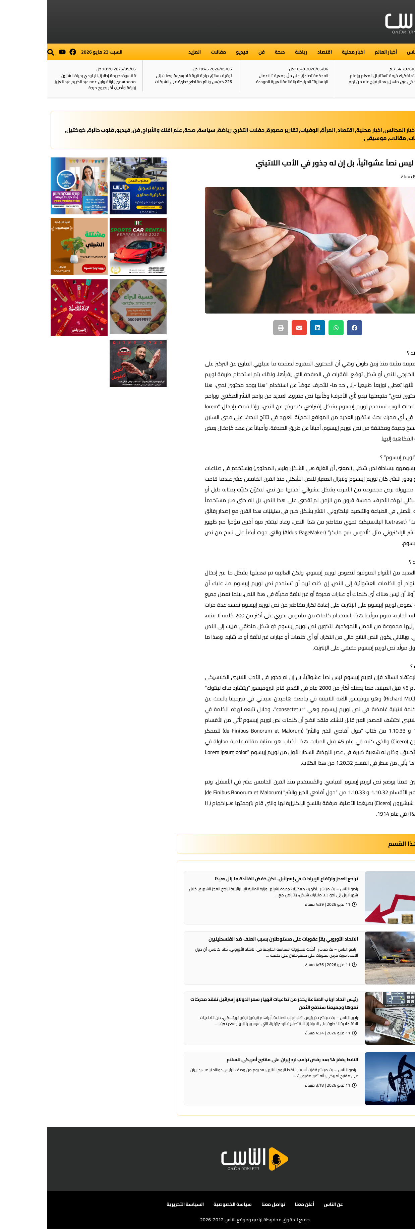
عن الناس (285, 1204)
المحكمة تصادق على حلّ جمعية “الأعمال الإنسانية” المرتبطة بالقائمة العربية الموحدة (245, 78)
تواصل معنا (226, 1204)
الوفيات (262, 130)
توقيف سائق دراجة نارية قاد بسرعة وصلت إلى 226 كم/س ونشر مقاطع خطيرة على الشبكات (146, 78)
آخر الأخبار (399, 79)
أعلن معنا (257, 1204)
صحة (233, 52)
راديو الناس (371, 52)
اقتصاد (277, 52)
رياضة (254, 52)
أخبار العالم (339, 52)
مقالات (171, 52)
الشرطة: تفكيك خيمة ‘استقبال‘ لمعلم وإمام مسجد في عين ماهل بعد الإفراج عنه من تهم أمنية (339, 81)
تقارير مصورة (235, 130)
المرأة (281, 130)
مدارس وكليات (379, 138)
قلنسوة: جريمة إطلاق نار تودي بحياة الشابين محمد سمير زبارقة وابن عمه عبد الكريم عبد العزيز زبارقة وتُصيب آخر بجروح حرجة (47, 81)
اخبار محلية (306, 52)
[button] (3, 52)
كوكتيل (29, 130)
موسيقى (328, 138)
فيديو (195, 52)
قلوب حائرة (54, 130)
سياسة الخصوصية (186, 1204)
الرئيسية (401, 52)
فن (214, 52)
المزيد (147, 52)
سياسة (159, 130)
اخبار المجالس (353, 130)
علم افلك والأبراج (115, 130)
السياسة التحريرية (138, 1204)
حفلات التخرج (202, 130)
